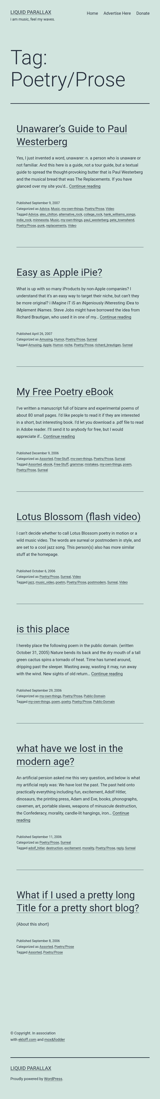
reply (120, 848)
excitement (72, 848)
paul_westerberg (96, 220)
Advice (44, 209)
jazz (31, 582)
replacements (56, 226)
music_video (45, 582)
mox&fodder (54, 1039)
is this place (42, 629)
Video (110, 209)
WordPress (53, 1079)
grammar (76, 464)
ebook (47, 464)
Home (92, 13)
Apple (47, 345)
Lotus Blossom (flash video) (78, 517)
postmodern (97, 582)
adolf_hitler (36, 848)
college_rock (93, 214)
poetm (60, 582)
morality (88, 848)
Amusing (45, 339)
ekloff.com (27, 1039)
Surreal (92, 339)
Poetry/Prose (94, 209)
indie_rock (23, 220)
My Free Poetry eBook (64, 392)
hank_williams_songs (119, 214)
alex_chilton (48, 214)
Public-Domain (94, 696)
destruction (54, 848)
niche (68, 345)
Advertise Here (117, 13)
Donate (143, 13)
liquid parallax (30, 12)
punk (41, 226)
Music (55, 209)
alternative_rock (70, 214)
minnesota (41, 220)
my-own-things (72, 209)
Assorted (46, 459)
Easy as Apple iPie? (59, 272)
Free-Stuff (61, 459)
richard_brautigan (108, 345)
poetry (66, 702)
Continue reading (85, 186)
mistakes (91, 464)
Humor (59, 339)
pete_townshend (122, 220)
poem (127, 464)
